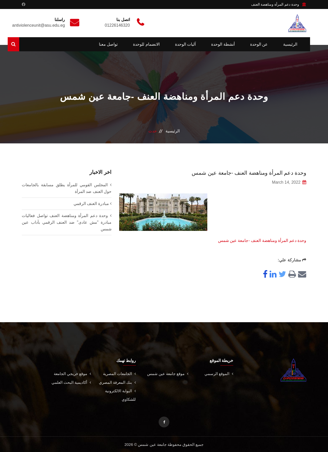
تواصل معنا (108, 44)
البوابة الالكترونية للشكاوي (120, 394)
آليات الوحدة (185, 44)
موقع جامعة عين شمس (166, 373)
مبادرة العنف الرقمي (91, 203)
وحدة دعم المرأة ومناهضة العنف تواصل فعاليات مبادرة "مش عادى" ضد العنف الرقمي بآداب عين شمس (66, 222)
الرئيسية (290, 44)
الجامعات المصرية (118, 373)
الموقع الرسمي (218, 373)
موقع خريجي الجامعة (71, 373)
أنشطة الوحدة (222, 44)
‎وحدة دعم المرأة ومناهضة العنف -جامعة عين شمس (262, 240)
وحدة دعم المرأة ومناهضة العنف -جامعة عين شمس (239, 172)
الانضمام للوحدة (146, 44)
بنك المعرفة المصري (116, 382)
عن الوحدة (259, 44)
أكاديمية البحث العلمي (70, 382)
